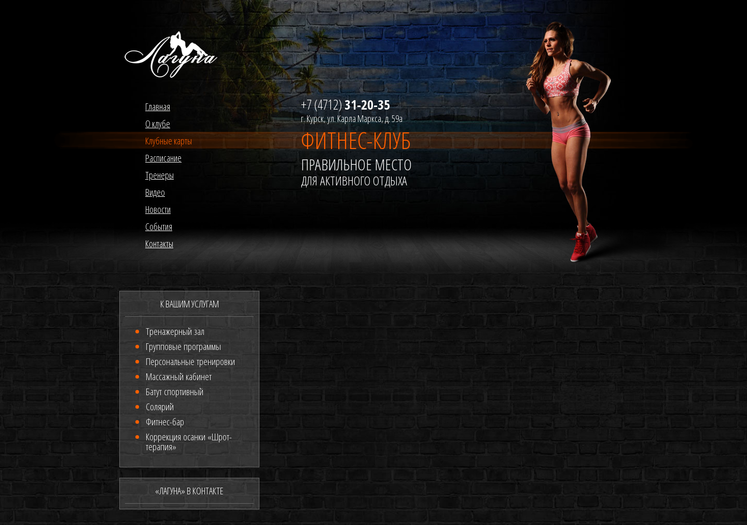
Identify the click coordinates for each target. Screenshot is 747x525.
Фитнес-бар (165, 421)
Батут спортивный (174, 391)
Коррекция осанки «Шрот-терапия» (189, 441)
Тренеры (159, 175)
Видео (155, 192)
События (158, 226)
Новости (158, 209)
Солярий (160, 406)
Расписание (163, 158)
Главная (157, 106)
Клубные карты (168, 140)
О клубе (157, 123)
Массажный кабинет (179, 376)
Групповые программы (183, 346)
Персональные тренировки (190, 361)
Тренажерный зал (175, 331)
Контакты (159, 243)
